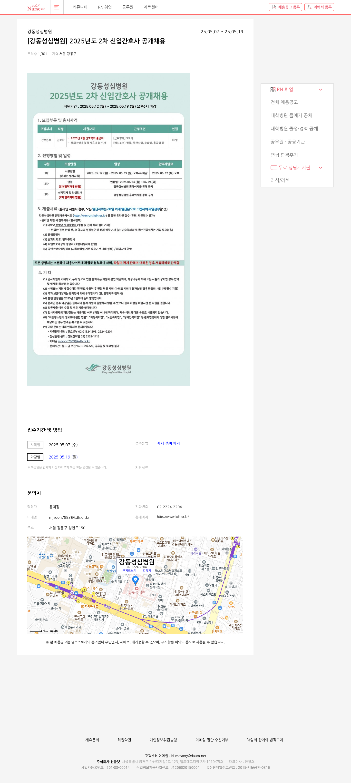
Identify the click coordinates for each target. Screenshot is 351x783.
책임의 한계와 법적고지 (265, 740)
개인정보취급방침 (163, 740)
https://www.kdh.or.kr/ (173, 516)
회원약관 (124, 740)
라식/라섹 (280, 180)
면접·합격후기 (284, 155)
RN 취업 (105, 7)
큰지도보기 (129, 570)
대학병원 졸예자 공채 (291, 115)
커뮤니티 (80, 7)
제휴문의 (92, 740)
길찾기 (147, 570)
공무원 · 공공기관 (288, 142)
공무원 (127, 7)
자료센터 (151, 7)
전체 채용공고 (284, 102)
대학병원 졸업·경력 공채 (294, 128)
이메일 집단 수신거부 (211, 740)
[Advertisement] (297, 49)
